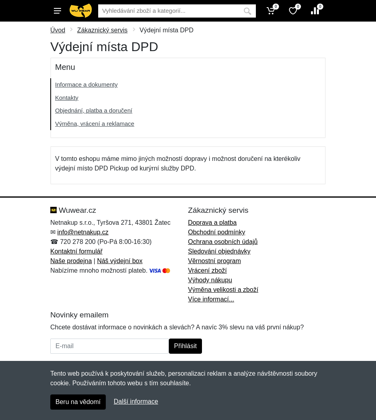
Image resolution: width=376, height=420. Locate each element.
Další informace (136, 401)
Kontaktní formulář (76, 251)
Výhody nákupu (210, 280)
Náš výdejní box (119, 261)
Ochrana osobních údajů (222, 241)
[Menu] (57, 11)
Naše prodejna (71, 261)
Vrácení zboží (207, 270)
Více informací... (211, 299)
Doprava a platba (212, 222)
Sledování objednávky (219, 251)
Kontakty (66, 97)
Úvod (57, 30)
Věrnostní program (214, 261)
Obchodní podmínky (216, 232)
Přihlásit (185, 346)
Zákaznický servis (102, 30)
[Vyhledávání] (168, 11)
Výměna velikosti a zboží (223, 289)
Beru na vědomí (78, 401)
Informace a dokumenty (86, 84)
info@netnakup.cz (82, 232)
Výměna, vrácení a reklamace (94, 123)
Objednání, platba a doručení (93, 110)
